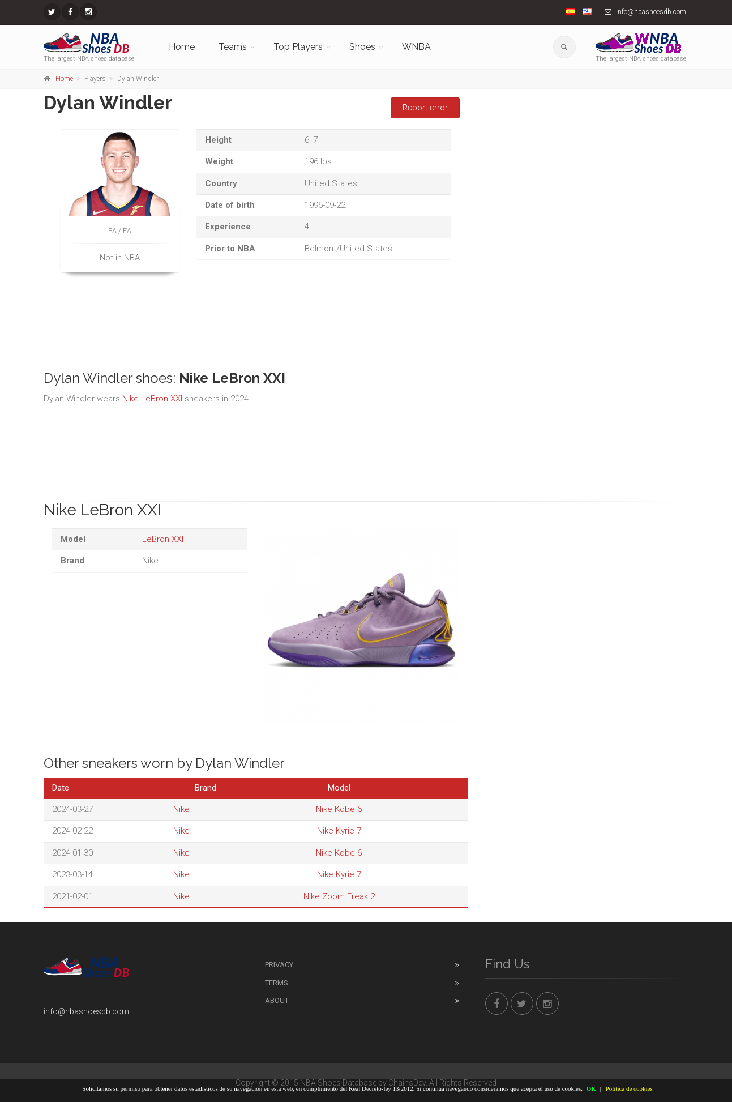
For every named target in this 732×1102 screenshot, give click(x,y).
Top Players (298, 46)
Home (182, 46)
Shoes (362, 46)
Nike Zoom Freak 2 (339, 896)
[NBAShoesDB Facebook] (70, 11)
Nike (181, 809)
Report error (425, 107)
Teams (233, 46)
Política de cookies (629, 1088)
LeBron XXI (162, 539)
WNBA (416, 46)
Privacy (279, 964)
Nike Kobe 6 (339, 809)
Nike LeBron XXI (152, 399)
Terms (276, 983)
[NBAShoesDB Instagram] (88, 11)
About (277, 1000)
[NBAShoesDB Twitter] (52, 11)
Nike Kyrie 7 (339, 831)
